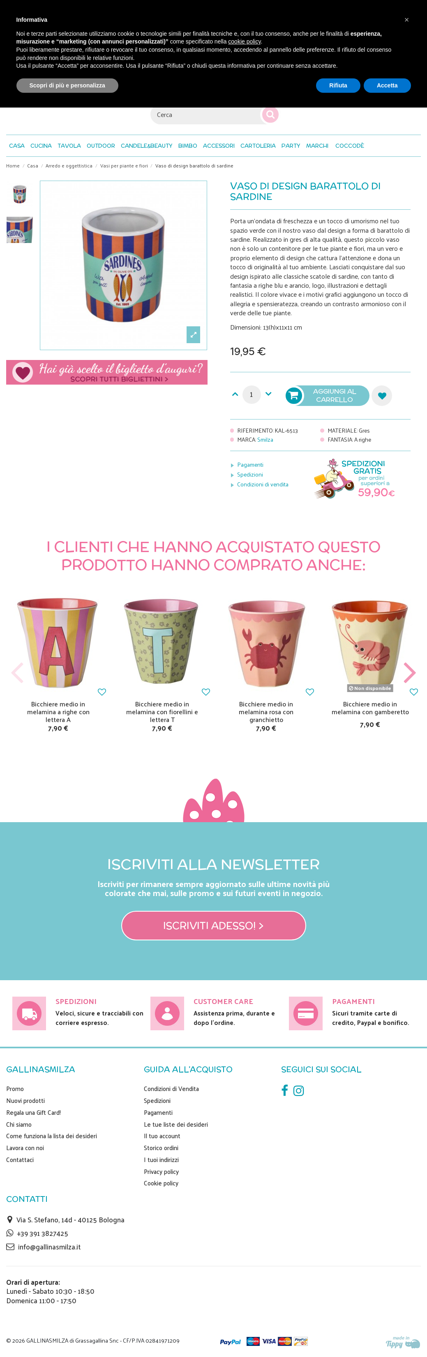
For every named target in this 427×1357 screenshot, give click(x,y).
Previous (17, 673)
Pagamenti (250, 464)
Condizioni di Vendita (171, 1088)
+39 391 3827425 (42, 1233)
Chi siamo (19, 1124)
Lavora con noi (25, 1147)
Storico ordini (161, 1147)
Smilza (265, 439)
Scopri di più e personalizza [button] (67, 85)
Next (410, 673)
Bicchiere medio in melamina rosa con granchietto (266, 711)
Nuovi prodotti (25, 1100)
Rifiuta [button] (338, 85)
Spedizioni (250, 474)
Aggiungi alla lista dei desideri (382, 395)
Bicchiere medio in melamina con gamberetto (370, 707)
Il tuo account (162, 1135)
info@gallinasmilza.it (49, 1246)
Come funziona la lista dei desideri (51, 1135)
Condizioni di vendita (263, 484)
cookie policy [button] (244, 41)
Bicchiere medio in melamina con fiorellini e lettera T (162, 711)
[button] (349, 145)
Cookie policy (161, 1182)
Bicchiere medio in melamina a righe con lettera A (58, 711)
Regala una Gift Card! (33, 1112)
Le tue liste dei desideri (176, 1124)
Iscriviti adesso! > (213, 926)
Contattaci (20, 1159)
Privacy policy (161, 1171)
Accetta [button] (387, 85)
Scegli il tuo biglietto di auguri (107, 372)
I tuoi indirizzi (161, 1159)
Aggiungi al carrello (321, 395)
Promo (15, 1088)
